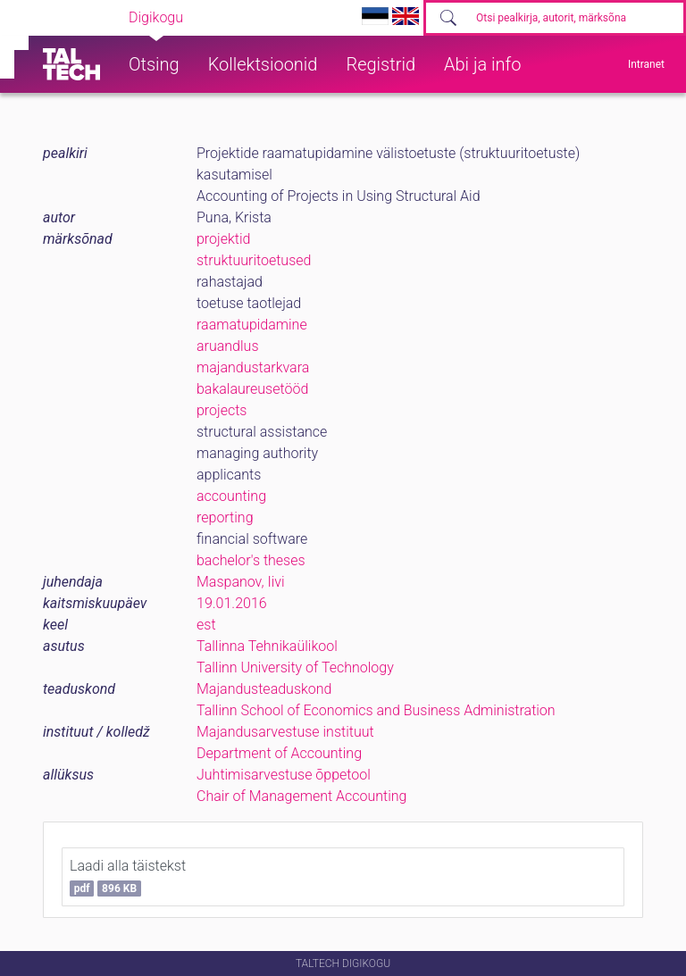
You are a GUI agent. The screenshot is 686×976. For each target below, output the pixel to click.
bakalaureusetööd (252, 388)
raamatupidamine (252, 324)
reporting (225, 517)
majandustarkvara (253, 367)
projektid (223, 238)
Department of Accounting (279, 753)
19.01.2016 (232, 603)
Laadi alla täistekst (128, 877)
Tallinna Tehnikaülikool (267, 646)
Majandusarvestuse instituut (285, 731)
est (206, 624)
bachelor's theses (251, 560)
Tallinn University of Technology (295, 667)
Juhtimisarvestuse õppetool (284, 774)
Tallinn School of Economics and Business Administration (376, 710)
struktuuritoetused (254, 260)
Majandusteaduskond (264, 688)
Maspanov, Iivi (241, 581)
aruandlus (228, 346)
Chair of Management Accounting (301, 796)
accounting (231, 496)
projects (222, 410)
